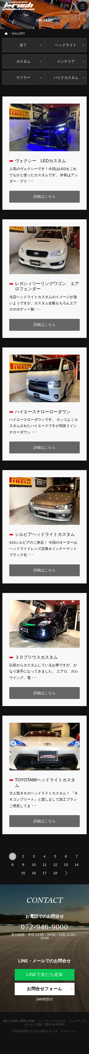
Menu (82, 6)
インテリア (66, 61)
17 (44, 873)
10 (34, 865)
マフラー (23, 77)
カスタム (23, 61)
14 (77, 865)
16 (34, 873)
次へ (66, 873)
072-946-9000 (44, 927)
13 (66, 865)
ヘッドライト (65, 45)
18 (55, 873)
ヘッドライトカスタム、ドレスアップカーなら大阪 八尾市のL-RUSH (55, 1022)
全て (23, 45)
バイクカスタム (65, 77)
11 (44, 865)
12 (55, 865)
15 (23, 873)
